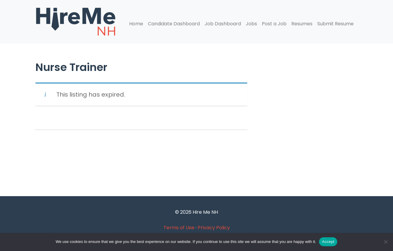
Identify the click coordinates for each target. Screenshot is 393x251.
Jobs (251, 23)
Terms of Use (178, 227)
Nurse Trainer (71, 67)
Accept (328, 241)
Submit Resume (335, 23)
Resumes (301, 23)
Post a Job (274, 23)
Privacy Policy (214, 227)
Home (136, 23)
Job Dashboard (223, 23)
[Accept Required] (386, 242)
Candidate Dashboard (174, 23)
